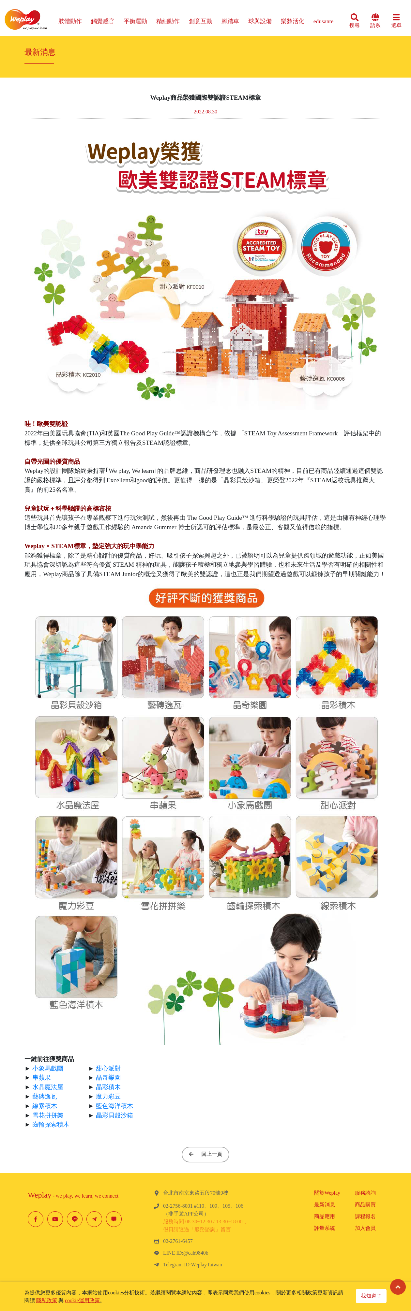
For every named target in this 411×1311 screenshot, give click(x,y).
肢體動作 (70, 21)
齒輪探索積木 (50, 1124)
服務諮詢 (365, 1193)
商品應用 (324, 1216)
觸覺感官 (102, 21)
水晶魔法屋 (47, 1087)
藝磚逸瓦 (44, 1096)
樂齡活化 (292, 21)
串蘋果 (41, 1077)
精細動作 (168, 21)
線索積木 (44, 1105)
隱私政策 (46, 1300)
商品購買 (365, 1204)
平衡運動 (135, 21)
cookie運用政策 (82, 1300)
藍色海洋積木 (114, 1105)
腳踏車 (230, 21)
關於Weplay (327, 1193)
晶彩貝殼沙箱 (114, 1115)
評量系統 (324, 1228)
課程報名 (365, 1216)
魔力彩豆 (108, 1096)
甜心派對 (108, 1068)
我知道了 (371, 1296)
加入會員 (365, 1228)
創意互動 (200, 21)
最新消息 (324, 1204)
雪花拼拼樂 (47, 1115)
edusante (323, 21)
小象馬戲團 (47, 1068)
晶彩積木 (108, 1087)
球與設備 (260, 21)
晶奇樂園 (108, 1077)
